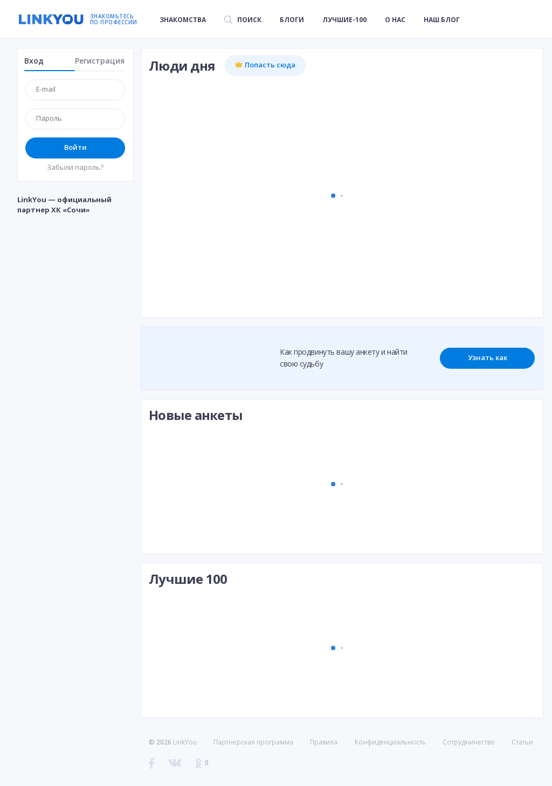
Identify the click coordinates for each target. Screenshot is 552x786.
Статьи (522, 742)
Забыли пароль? (75, 167)
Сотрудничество (469, 742)
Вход (34, 61)
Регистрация (100, 61)
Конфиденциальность (390, 742)
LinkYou (185, 742)
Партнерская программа (253, 742)
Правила (323, 742)
